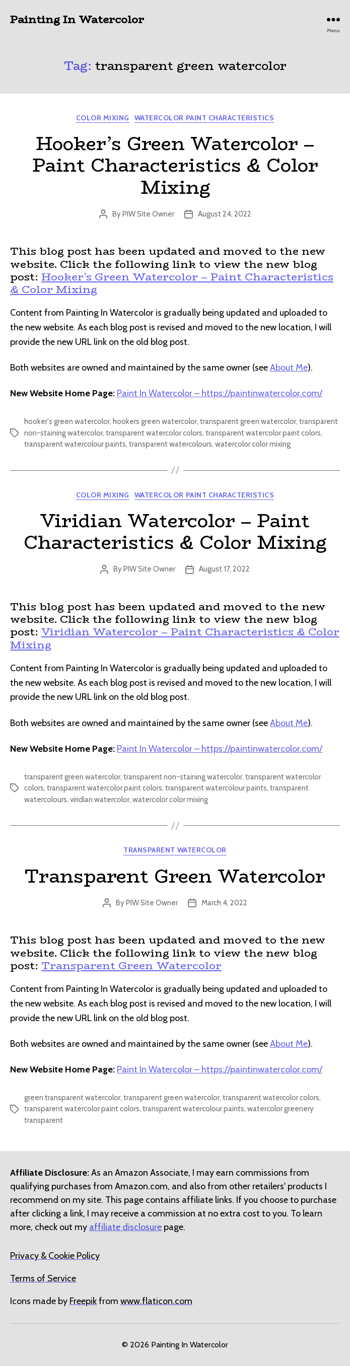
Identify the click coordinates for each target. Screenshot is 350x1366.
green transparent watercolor (72, 1097)
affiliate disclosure (125, 1227)
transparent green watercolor (248, 421)
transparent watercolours (170, 444)
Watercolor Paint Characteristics (204, 118)
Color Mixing (102, 118)
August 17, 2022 (224, 568)
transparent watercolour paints (75, 444)
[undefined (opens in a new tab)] (83, 1301)
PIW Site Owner (148, 214)
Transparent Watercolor (174, 850)
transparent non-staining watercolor (182, 776)
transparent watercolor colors (154, 433)
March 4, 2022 (224, 902)
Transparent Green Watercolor (175, 876)
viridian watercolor (99, 799)
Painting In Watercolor (77, 19)
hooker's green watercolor (67, 421)
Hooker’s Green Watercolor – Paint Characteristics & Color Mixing (175, 165)
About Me (289, 367)
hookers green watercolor (155, 421)
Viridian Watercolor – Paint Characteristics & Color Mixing (175, 531)
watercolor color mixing (253, 444)
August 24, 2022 (224, 214)
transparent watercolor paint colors (263, 433)
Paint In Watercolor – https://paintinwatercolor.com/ (219, 393)
